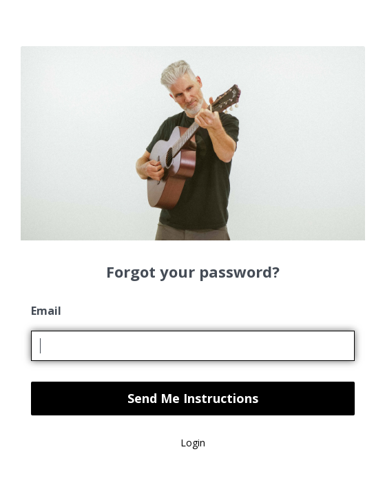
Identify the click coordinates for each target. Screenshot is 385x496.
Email (46, 310)
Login (192, 442)
